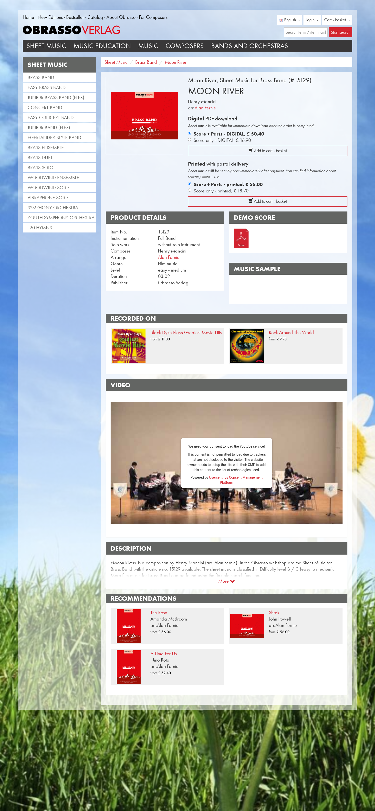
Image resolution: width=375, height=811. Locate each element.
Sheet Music (46, 46)
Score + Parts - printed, (228, 184)
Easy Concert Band (51, 117)
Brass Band (41, 77)
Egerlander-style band (54, 137)
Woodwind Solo (48, 187)
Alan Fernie (205, 108)
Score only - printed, (221, 191)
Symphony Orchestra (53, 208)
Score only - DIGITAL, (222, 140)
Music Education (102, 46)
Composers (185, 46)
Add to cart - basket (268, 150)
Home (28, 17)
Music (148, 46)
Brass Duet (40, 157)
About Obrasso (120, 17)
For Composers (153, 17)
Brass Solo (40, 167)
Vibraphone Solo (48, 197)
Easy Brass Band (47, 87)
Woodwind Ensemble (53, 177)
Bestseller (75, 17)
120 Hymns (40, 228)
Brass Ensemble (46, 147)
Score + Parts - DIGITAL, (229, 134)
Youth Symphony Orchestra (61, 218)
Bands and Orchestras (249, 46)
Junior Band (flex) (49, 127)
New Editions (50, 17)
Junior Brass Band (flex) (56, 97)
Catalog (95, 17)
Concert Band (45, 107)
